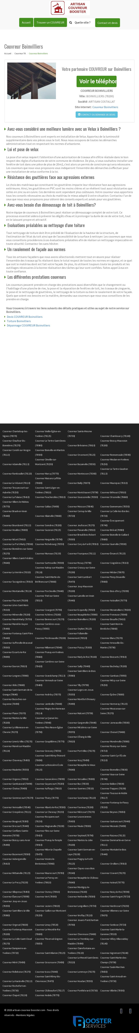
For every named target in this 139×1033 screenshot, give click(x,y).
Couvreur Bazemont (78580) (16, 854)
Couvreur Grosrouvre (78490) (49, 962)
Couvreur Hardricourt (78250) (114, 906)
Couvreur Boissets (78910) (113, 656)
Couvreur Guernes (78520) (81, 788)
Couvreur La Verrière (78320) (17, 572)
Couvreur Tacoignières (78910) (18, 581)
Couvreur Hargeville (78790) (48, 539)
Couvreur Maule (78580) (79, 826)
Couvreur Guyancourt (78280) (49, 783)
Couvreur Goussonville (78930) (83, 497)
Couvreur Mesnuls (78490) (113, 826)
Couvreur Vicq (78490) (78, 760)
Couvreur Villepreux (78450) (16, 891)
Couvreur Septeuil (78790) (80, 835)
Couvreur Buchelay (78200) (113, 666)
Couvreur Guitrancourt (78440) (115, 821)
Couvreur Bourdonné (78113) (17, 525)
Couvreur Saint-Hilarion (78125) (50, 953)
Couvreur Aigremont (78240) (114, 953)
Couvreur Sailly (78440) (79, 666)
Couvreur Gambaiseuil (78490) (17, 783)
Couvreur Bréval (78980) (112, 530)
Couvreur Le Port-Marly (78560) (18, 544)
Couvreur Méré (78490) (14, 962)
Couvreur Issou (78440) (46, 971)
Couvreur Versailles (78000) (81, 779)
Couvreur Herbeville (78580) (81, 896)
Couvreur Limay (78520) (46, 924)
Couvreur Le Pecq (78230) (15, 882)
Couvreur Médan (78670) (112, 572)
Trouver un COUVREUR (50, 22)
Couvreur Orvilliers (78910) (113, 863)
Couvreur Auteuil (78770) (112, 882)
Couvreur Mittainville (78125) (16, 873)
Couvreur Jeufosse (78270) (81, 525)
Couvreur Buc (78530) (78, 783)
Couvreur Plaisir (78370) (14, 713)
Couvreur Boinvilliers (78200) (82, 619)
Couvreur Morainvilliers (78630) (115, 609)
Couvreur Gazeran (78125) (48, 530)
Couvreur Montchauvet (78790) (83, 492)
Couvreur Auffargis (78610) (48, 788)
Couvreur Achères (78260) (48, 614)
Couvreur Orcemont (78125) (81, 454)
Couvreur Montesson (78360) (82, 473)
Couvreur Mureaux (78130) (48, 553)
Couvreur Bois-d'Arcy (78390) (114, 591)
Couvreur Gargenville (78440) (82, 722)
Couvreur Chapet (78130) (15, 995)
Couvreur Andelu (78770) (47, 995)
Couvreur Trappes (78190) (113, 788)
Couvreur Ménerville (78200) (16, 614)
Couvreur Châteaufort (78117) (49, 990)
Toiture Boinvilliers (19, 321)
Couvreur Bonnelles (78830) (113, 769)
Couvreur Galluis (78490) (47, 506)
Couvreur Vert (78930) (46, 896)
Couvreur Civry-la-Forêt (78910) (83, 544)
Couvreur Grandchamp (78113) (50, 675)
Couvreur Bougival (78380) (15, 821)
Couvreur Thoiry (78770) (47, 797)
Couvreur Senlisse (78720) (113, 924)
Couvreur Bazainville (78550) (81, 464)
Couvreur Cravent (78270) (112, 873)
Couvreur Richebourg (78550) (49, 544)
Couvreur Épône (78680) (112, 694)
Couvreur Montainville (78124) (17, 591)
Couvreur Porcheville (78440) (49, 591)
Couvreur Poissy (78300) (80, 647)
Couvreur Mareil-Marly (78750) (17, 619)
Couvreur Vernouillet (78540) (16, 807)
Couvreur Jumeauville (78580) (114, 722)
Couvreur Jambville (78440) (48, 703)
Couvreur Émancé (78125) (113, 553)
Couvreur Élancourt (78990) (16, 896)
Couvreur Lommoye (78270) (81, 971)
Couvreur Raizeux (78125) (112, 835)
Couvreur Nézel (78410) (14, 539)
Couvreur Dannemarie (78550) (115, 506)
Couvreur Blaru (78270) (111, 638)
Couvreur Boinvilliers (105, 107)
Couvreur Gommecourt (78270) (18, 797)
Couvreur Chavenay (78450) (16, 760)
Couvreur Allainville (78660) (48, 515)
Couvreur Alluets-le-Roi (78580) (50, 807)
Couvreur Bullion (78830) (112, 783)
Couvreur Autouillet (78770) (113, 600)
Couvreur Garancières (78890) (50, 779)
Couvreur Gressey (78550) (48, 750)
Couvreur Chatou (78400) (15, 788)
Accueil (26, 22)
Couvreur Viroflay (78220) (80, 915)
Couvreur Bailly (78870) (79, 483)
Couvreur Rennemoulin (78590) (115, 454)
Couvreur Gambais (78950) (113, 675)
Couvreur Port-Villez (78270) (81, 750)
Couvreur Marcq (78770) (47, 473)
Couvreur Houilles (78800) (15, 530)
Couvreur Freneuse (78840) (113, 614)
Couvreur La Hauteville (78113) (17, 981)
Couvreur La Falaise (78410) (16, 497)
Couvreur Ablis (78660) (14, 685)
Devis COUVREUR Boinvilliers (25, 316)
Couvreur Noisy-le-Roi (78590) (114, 891)
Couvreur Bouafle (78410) (112, 619)
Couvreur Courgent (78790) (48, 609)
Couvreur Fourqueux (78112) (82, 553)
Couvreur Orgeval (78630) (15, 924)
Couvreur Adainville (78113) (16, 464)
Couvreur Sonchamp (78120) (82, 797)
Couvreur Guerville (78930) (113, 544)
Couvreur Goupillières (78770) (49, 741)
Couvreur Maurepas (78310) (114, 483)
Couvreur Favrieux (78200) (80, 807)
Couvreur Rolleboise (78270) (17, 971)
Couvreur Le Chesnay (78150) (49, 812)
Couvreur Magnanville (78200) (49, 826)
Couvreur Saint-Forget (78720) (115, 896)
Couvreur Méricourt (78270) (81, 812)
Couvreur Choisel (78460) (112, 732)
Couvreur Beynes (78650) (112, 812)
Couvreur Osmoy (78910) (47, 891)
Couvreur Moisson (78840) (80, 506)
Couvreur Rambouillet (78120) (17, 473)
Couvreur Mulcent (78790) (80, 713)
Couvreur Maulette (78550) (16, 769)
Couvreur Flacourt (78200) (15, 600)
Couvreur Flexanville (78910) (81, 530)
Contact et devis (108, 23)
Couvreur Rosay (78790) (79, 562)
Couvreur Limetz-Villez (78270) (17, 741)
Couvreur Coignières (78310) (114, 562)
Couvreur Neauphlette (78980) (82, 614)
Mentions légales (25, 1015)
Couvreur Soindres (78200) (48, 525)
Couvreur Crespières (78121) (17, 812)
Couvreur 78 (20, 53)
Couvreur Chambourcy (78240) (115, 436)
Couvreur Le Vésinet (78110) (16, 483)
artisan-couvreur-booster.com (28, 1010)
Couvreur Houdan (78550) (80, 981)
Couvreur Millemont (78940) (48, 647)
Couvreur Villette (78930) (112, 990)
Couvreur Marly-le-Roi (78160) (82, 656)
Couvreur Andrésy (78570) (48, 694)
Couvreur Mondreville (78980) (114, 741)
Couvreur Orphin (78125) (80, 628)
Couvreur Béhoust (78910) (113, 492)
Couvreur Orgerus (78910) (15, 779)
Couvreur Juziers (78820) (47, 906)
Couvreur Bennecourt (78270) (49, 619)
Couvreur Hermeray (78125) (114, 703)
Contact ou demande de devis (96, 114)
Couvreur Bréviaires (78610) (81, 445)
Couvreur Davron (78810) (15, 666)
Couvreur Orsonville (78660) (114, 497)
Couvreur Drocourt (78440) (16, 826)
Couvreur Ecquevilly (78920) (81, 609)
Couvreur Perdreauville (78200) (50, 638)
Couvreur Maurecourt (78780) (49, 873)
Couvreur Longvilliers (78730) (82, 906)
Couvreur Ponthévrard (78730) (83, 990)
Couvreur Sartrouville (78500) (49, 562)
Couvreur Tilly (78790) (78, 685)
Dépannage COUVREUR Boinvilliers (28, 325)
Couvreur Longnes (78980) (15, 675)
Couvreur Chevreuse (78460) (82, 934)
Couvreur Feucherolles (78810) (50, 497)
